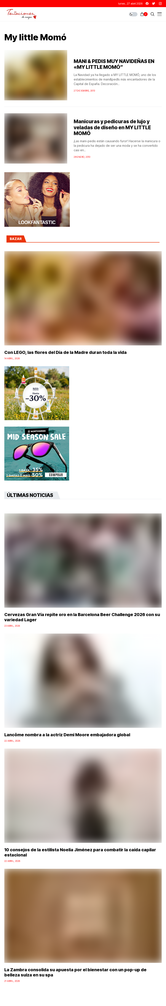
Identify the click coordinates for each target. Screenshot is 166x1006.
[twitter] (153, 3)
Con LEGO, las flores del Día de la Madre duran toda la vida (65, 352)
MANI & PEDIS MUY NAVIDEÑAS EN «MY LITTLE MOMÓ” (114, 64)
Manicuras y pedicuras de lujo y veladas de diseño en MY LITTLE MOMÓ (112, 127)
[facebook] (147, 3)
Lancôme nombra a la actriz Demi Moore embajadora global (67, 734)
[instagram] (160, 3)
